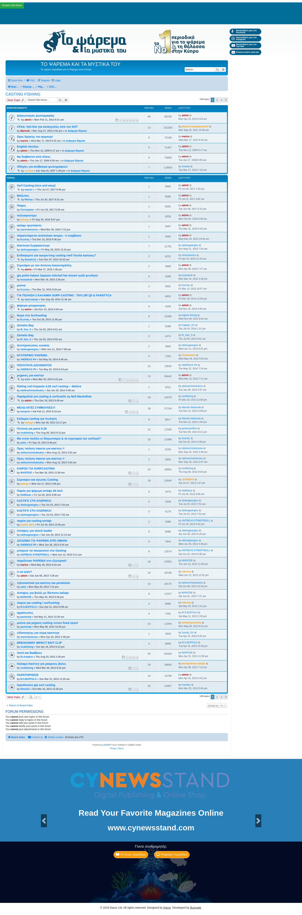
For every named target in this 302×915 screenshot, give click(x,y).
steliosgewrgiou (29, 249)
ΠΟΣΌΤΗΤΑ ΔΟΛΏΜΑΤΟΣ (34, 365)
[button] (226, 100)
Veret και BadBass (29, 652)
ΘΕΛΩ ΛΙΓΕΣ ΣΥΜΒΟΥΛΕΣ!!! (36, 407)
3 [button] (221, 100)
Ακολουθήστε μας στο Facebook (244, 31)
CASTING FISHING (23, 94)
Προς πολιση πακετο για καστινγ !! (41, 448)
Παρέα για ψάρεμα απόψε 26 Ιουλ (40, 490)
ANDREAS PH (28, 359)
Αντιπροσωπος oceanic (33, 345)
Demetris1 (30, 259)
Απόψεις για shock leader (34, 530)
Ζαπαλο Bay (25, 325)
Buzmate (195, 907)
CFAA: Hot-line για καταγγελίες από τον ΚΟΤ (47, 126)
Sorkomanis (188, 355)
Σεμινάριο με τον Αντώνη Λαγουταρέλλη (44, 265)
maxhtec (186, 684)
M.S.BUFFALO (28, 607)
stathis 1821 (27, 524)
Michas (29, 199)
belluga (29, 422)
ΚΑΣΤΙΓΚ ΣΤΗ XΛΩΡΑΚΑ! (34, 500)
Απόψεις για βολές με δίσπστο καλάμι (43, 592)
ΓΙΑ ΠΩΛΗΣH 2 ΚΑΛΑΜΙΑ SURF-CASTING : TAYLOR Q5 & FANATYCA (64, 295)
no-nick (29, 170)
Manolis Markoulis (191, 407)
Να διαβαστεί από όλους (33, 156)
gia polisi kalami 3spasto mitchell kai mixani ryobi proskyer (57, 275)
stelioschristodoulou (32, 390)
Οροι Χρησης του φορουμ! (35, 136)
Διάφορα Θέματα (77, 130)
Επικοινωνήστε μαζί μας (245, 52)
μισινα (21, 285)
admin (28, 119)
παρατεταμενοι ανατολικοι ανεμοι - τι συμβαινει (49, 235)
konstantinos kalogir (193, 663)
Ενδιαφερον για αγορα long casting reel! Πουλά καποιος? (56, 255)
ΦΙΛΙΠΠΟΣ (26, 472)
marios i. (30, 189)
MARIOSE (187, 560)
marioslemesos (29, 229)
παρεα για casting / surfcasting (38, 602)
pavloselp (25, 616)
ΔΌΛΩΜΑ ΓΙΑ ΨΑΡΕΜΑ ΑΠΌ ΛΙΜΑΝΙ (42, 540)
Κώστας (24, 239)
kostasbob (26, 279)
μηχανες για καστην (30, 375)
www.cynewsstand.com (151, 828)
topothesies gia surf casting (36, 685)
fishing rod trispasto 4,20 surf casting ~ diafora (49, 386)
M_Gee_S (25, 329)
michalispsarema (191, 622)
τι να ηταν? (24, 571)
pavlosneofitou (189, 428)
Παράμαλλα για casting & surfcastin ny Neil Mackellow (54, 396)
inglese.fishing (189, 315)
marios (24, 140)
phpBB (106, 745)
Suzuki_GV (188, 632)
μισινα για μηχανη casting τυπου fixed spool (47, 622)
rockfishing (187, 396)
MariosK (25, 130)
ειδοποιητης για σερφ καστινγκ (38, 632)
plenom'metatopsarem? (195, 126)
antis (27, 379)
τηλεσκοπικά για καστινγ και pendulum (43, 583)
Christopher (27, 209)
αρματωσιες (25, 612)
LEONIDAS (188, 479)
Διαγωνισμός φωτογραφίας (35, 115)
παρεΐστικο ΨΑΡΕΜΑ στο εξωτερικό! (42, 560)
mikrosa (186, 571)
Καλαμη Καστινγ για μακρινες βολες (41, 663)
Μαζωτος (23, 195)
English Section (28, 146)
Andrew (186, 166)
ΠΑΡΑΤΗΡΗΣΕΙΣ (28, 674)
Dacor (167, 907)
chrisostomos (189, 255)
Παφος (21, 205)
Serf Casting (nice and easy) (36, 185)
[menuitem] (30, 80)
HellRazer (25, 495)
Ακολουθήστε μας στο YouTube (244, 45)
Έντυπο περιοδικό (131, 854)
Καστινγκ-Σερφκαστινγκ (33, 245)
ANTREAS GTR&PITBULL (196, 520)
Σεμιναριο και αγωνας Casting (37, 479)
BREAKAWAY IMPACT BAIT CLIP (39, 642)
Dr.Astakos (26, 656)
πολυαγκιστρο (27, 215)
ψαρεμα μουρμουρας (31, 305)
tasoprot (25, 411)
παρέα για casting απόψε (34, 520)
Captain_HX (188, 325)
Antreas (24, 219)
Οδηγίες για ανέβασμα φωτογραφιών (42, 166)
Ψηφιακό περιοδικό (172, 854)
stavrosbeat (31, 299)
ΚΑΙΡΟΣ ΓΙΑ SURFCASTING (36, 468)
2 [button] (217, 100)
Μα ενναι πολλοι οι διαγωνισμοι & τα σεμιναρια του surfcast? (59, 438)
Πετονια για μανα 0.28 (32, 428)
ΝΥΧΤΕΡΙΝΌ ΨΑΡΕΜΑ (32, 355)
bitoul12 (24, 689)
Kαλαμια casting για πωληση (37, 418)
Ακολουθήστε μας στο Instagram (244, 38)
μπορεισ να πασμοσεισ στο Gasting (41, 550)
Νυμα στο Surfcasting (32, 315)
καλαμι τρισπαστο (29, 225)
